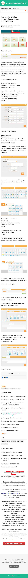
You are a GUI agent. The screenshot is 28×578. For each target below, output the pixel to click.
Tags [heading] (4, 437)
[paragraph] (14, 195)
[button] (22, 3)
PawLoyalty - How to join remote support (13, 421)
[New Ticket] (14, 566)
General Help (16, 8)
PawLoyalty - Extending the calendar (12, 418)
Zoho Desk (17, 575)
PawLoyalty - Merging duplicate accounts (13, 399)
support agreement (12, 538)
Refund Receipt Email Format (10, 430)
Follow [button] (3, 386)
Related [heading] (8, 448)
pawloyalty (20, 441)
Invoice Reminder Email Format (11, 424)
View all (3, 433)
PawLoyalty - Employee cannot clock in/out (14, 396)
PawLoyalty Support (6, 8)
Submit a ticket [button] (14, 566)
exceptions (4, 443)
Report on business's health (10, 466)
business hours (6, 441)
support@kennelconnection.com (9, 493)
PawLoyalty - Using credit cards (11, 463)
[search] (14, 11)
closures (13, 441)
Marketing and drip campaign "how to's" (13, 455)
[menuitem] (22, 3)
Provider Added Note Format (10, 427)
